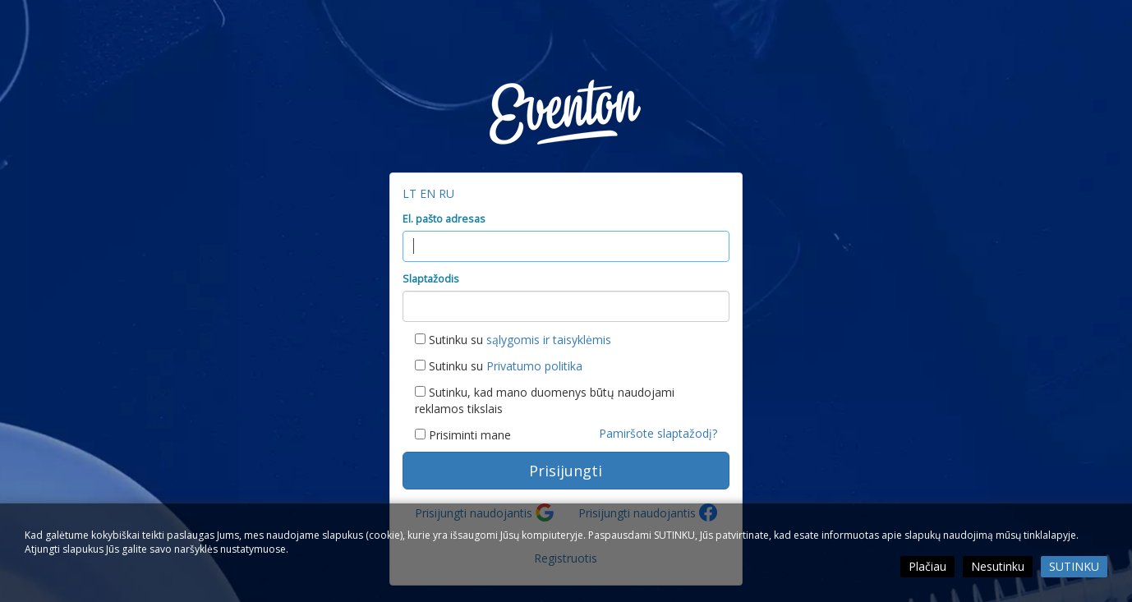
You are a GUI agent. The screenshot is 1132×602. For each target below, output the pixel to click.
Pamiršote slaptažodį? (658, 433)
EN (429, 193)
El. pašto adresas (444, 219)
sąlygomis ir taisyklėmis (548, 339)
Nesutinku (997, 566)
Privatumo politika (534, 366)
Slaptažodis (431, 279)
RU (446, 193)
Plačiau (927, 566)
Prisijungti (565, 470)
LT (411, 193)
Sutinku (1074, 566)
